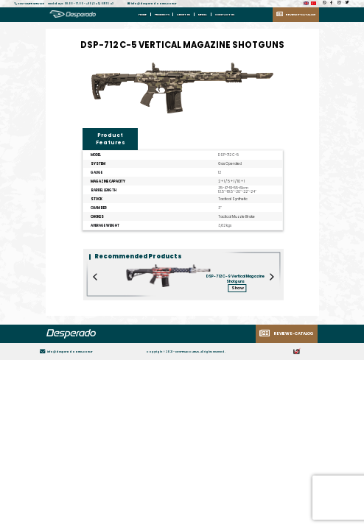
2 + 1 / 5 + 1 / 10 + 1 (231, 181)
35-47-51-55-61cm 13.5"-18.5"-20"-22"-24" (237, 190)
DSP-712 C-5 (228, 155)
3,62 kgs (224, 225)
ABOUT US (183, 14)
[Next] (271, 321)
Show (237, 288)
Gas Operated (230, 163)
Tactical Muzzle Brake (236, 216)
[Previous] (96, 321)
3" (220, 208)
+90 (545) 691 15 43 (99, 3)
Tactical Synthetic (233, 199)
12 (219, 172)
